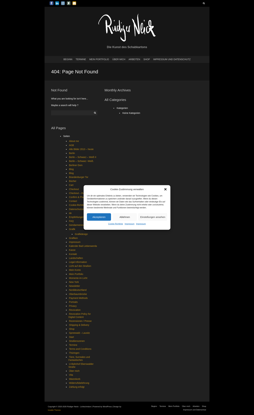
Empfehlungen (76, 217)
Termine (81, 59)
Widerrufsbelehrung (79, 383)
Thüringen (74, 353)
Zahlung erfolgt (76, 387)
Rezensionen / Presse (80, 321)
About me (74, 141)
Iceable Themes (54, 410)
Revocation (75, 310)
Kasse (72, 250)
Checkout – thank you (80, 193)
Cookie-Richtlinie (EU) (80, 205)
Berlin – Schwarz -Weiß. (81, 161)
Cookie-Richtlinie (115, 224)
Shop (146, 59)
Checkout (74, 189)
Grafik (72, 229)
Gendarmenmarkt (78, 225)
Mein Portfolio (99, 59)
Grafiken (73, 238)
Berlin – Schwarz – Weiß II (82, 157)
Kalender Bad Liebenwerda (83, 246)
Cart (71, 185)
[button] (165, 189)
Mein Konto (75, 270)
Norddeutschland (78, 290)
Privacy (73, 306)
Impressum (129, 224)
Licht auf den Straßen (80, 266)
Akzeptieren (98, 217)
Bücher (72, 181)
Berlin (72, 153)
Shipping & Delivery (79, 325)
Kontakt (73, 254)
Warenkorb (74, 379)
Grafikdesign (81, 234)
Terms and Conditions (80, 349)
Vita (71, 375)
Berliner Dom (76, 165)
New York (74, 282)
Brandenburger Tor (78, 177)
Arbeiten (134, 59)
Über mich (118, 59)
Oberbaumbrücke (78, 294)
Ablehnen (124, 217)
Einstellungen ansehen (152, 217)
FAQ (71, 221)
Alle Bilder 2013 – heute (81, 149)
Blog (71, 169)
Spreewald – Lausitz (79, 333)
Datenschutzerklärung (80, 209)
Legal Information (78, 262)
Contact (73, 201)
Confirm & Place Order (80, 197)
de (70, 213)
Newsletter (74, 286)
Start (71, 337)
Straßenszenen (77, 341)
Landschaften (76, 258)
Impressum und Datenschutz (171, 59)
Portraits (73, 302)
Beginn (68, 59)
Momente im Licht (78, 278)
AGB (71, 145)
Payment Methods (78, 298)
